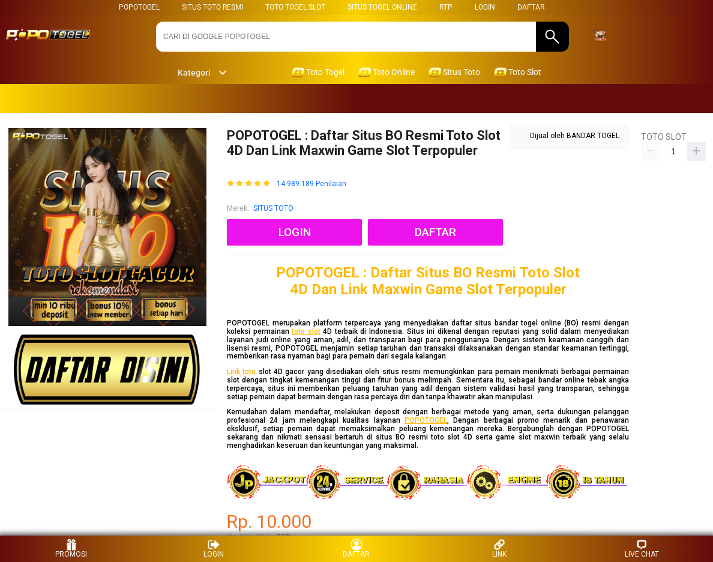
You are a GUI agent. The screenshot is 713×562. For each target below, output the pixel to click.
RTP (446, 7)
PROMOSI (71, 548)
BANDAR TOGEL (593, 135)
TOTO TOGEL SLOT (295, 7)
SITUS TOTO (273, 208)
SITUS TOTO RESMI (212, 7)
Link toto (241, 371)
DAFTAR (530, 7)
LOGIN (485, 7)
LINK (499, 548)
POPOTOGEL (139, 7)
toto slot (306, 331)
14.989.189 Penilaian (311, 184)
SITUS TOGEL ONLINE (382, 7)
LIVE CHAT (642, 548)
